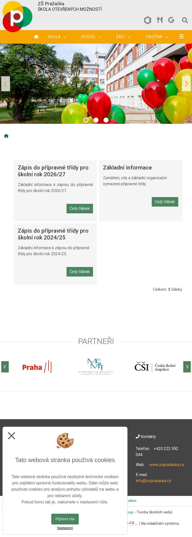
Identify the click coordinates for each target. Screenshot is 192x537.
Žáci (123, 36)
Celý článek (80, 208)
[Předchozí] (5, 366)
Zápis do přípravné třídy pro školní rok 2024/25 (53, 234)
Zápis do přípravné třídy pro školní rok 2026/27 (53, 170)
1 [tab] (86, 120)
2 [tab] (96, 120)
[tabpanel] (96, 84)
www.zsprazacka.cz (167, 464)
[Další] (187, 366)
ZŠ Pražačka (51, 4)
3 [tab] (106, 120)
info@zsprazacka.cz (153, 480)
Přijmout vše (64, 519)
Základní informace (127, 167)
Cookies (129, 500)
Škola (57, 36)
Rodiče (91, 36)
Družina (157, 36)
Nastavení (65, 528)
